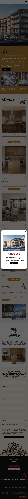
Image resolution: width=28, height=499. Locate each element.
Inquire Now (14, 263)
